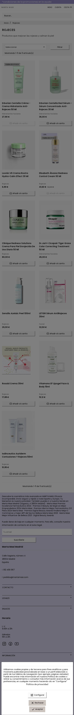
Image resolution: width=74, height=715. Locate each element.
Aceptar (37, 709)
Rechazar (37, 703)
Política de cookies (57, 676)
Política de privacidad (37, 684)
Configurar (37, 695)
